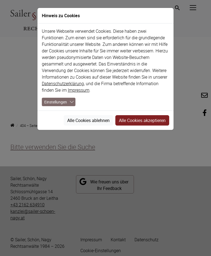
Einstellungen (55, 102)
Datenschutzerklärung (63, 84)
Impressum (78, 90)
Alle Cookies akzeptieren (142, 120)
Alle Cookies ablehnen (88, 120)
